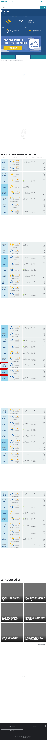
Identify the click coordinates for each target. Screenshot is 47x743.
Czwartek (26, 27)
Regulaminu (30, 736)
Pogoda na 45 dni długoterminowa (23, 61)
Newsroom (35, 726)
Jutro (3, 27)
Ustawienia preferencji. (10, 737)
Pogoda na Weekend (38, 57)
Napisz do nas (12, 726)
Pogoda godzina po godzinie (8, 57)
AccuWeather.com (42, 5)
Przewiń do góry (41, 644)
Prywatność (16, 737)
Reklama (12, 730)
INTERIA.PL (25, 737)
